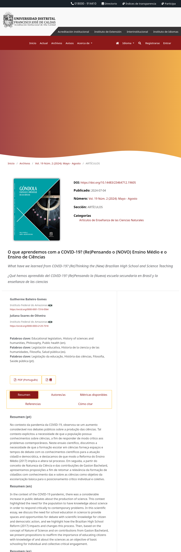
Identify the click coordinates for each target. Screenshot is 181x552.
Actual (44, 43)
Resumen (24, 395)
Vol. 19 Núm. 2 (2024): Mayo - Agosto (58, 163)
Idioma (127, 43)
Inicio (32, 43)
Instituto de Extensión (103, 32)
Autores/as (58, 395)
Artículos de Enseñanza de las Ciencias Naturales (111, 220)
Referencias (33, 404)
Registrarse (152, 43)
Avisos (70, 43)
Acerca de (83, 43)
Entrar (167, 43)
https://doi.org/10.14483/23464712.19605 (108, 182)
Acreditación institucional (67, 32)
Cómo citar (85, 404)
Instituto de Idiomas (164, 32)
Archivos (56, 43)
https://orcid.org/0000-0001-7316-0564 (29, 309)
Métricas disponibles (93, 395)
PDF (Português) (27, 379)
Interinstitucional (135, 32)
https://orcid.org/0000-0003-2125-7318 (29, 325)
